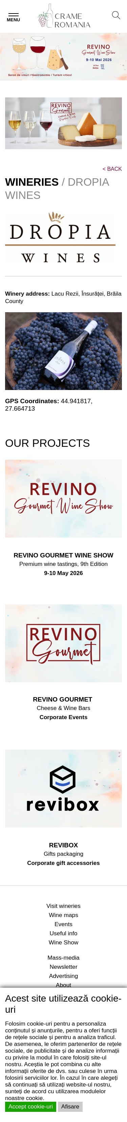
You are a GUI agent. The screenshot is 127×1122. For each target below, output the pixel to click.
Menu (13, 19)
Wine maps (63, 915)
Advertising (63, 975)
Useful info (64, 933)
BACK (112, 169)
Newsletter (64, 966)
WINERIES (32, 182)
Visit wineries (63, 905)
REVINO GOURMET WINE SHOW (63, 555)
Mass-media (63, 957)
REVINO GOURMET (63, 699)
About (63, 985)
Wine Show (64, 942)
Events (63, 924)
